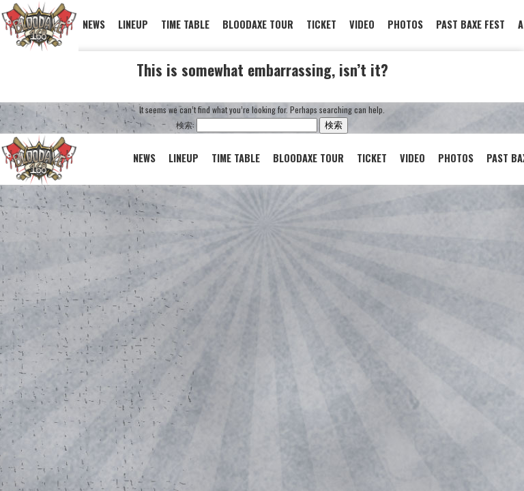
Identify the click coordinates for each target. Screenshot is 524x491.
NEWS (94, 24)
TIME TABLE (185, 24)
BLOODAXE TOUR (257, 24)
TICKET (321, 24)
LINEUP (133, 24)
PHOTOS (405, 24)
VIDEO (362, 24)
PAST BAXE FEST (470, 24)
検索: (185, 124)
